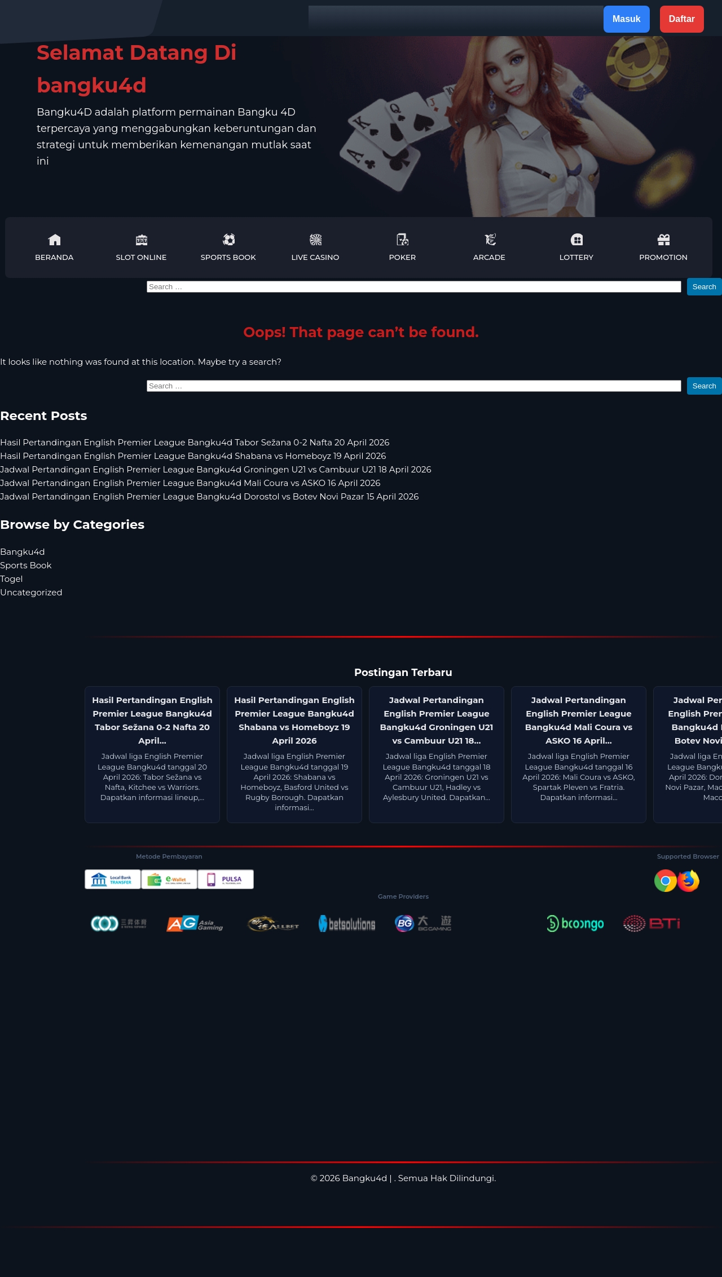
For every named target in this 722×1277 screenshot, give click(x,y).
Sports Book (228, 247)
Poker (402, 247)
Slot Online (141, 247)
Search (704, 286)
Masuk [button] (627, 19)
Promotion (663, 247)
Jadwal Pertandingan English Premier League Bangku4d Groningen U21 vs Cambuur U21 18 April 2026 (216, 469)
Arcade (489, 247)
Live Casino (316, 247)
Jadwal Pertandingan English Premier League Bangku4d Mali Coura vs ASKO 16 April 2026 (190, 483)
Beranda (54, 247)
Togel (11, 578)
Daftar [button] (682, 19)
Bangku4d (22, 551)
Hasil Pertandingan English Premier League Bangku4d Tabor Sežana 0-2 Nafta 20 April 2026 (194, 442)
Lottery (576, 247)
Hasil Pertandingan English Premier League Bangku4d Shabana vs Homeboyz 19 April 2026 (193, 455)
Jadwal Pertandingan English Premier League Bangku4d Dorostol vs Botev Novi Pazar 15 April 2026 (209, 496)
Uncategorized (31, 592)
